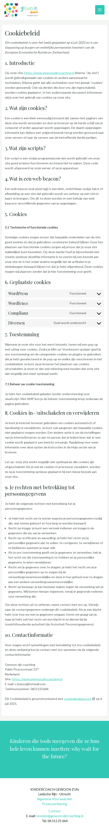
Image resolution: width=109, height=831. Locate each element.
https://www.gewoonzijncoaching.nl (49, 73)
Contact (54, 811)
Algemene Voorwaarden (54, 799)
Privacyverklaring (54, 804)
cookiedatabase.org (77, 699)
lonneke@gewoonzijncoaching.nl (59, 816)
